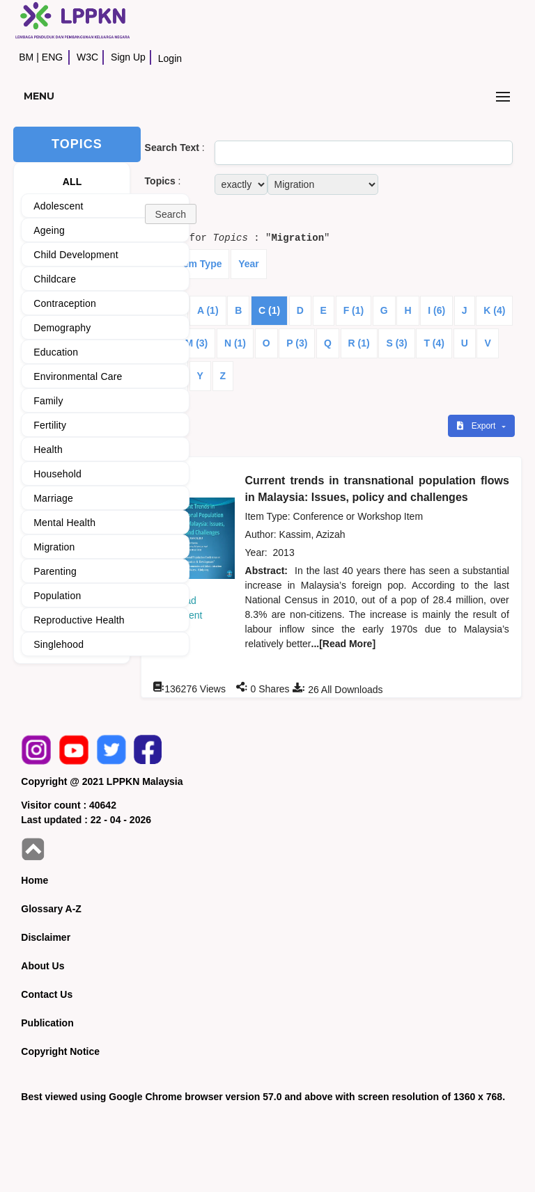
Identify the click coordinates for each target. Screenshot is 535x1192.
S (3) (396, 343)
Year (248, 263)
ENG (52, 57)
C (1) (269, 310)
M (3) (196, 343)
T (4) (434, 343)
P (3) (296, 343)
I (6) (436, 310)
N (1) (235, 343)
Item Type (199, 263)
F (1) (353, 310)
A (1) (208, 310)
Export (477, 426)
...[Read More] (343, 643)
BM (26, 57)
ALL (72, 181)
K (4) (494, 310)
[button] (170, 214)
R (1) (359, 343)
